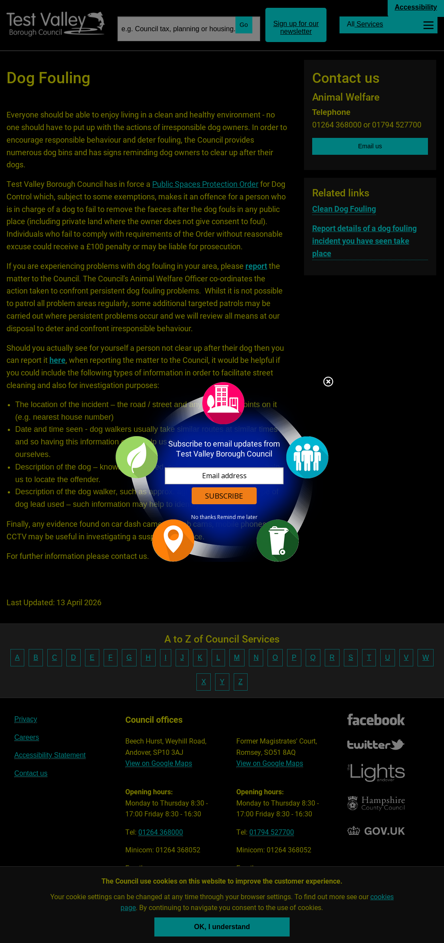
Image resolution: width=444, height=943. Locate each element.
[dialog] (222, 471)
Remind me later (237, 517)
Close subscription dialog (328, 382)
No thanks (203, 517)
